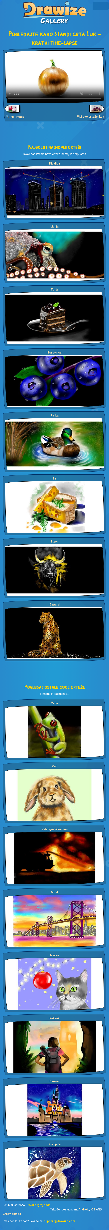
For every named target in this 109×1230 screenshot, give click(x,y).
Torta (54, 289)
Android (84, 1209)
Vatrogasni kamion (55, 829)
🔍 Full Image (15, 117)
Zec (54, 766)
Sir (54, 478)
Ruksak (54, 1018)
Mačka (54, 955)
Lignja (54, 226)
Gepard (54, 604)
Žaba (54, 703)
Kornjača (55, 1144)
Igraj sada (43, 1205)
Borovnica (54, 352)
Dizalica (54, 163)
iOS (93, 1209)
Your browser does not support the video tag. (54, 76)
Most (54, 892)
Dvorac (54, 1081)
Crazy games (12, 1214)
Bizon (54, 541)
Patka (55, 415)
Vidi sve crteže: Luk (90, 116)
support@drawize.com (59, 1221)
